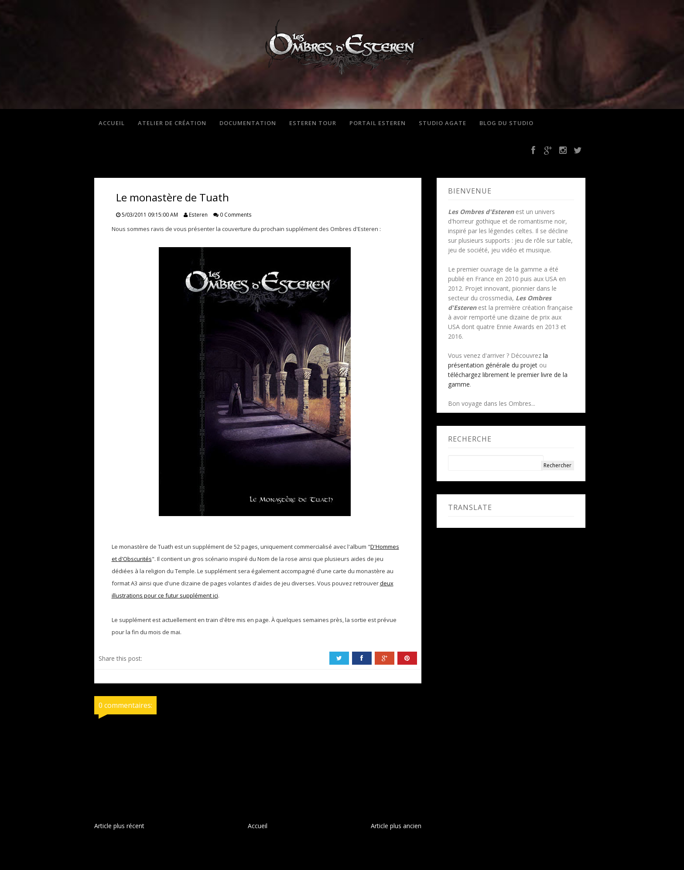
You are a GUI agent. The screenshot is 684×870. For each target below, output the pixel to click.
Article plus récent (119, 826)
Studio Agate (442, 123)
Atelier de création (172, 123)
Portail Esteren (377, 123)
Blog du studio (506, 123)
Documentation (247, 123)
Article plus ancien (396, 826)
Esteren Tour (312, 123)
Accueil (112, 123)
